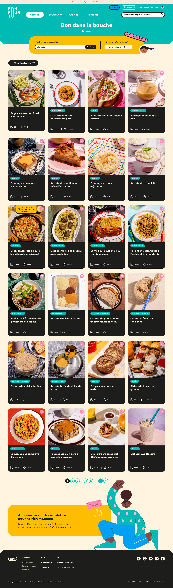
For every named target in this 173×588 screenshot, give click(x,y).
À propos (26, 558)
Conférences (143, 7)
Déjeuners (16, 246)
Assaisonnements (59, 313)
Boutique (55, 15)
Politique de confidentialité (17, 582)
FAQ (58, 558)
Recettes (34, 15)
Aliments (94, 15)
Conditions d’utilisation (54, 582)
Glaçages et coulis (139, 110)
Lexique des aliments (66, 568)
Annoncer (26, 569)
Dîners (94, 110)
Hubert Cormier (28, 563)
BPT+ (116, 7)
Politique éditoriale (37, 582)
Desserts (15, 178)
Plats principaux (58, 110)
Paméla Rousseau (29, 566)
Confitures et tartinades (101, 313)
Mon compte (46, 563)
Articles (74, 15)
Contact (154, 7)
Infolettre (45, 568)
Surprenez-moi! (117, 47)
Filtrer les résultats (22, 63)
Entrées (135, 381)
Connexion (129, 7)
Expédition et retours (66, 563)
